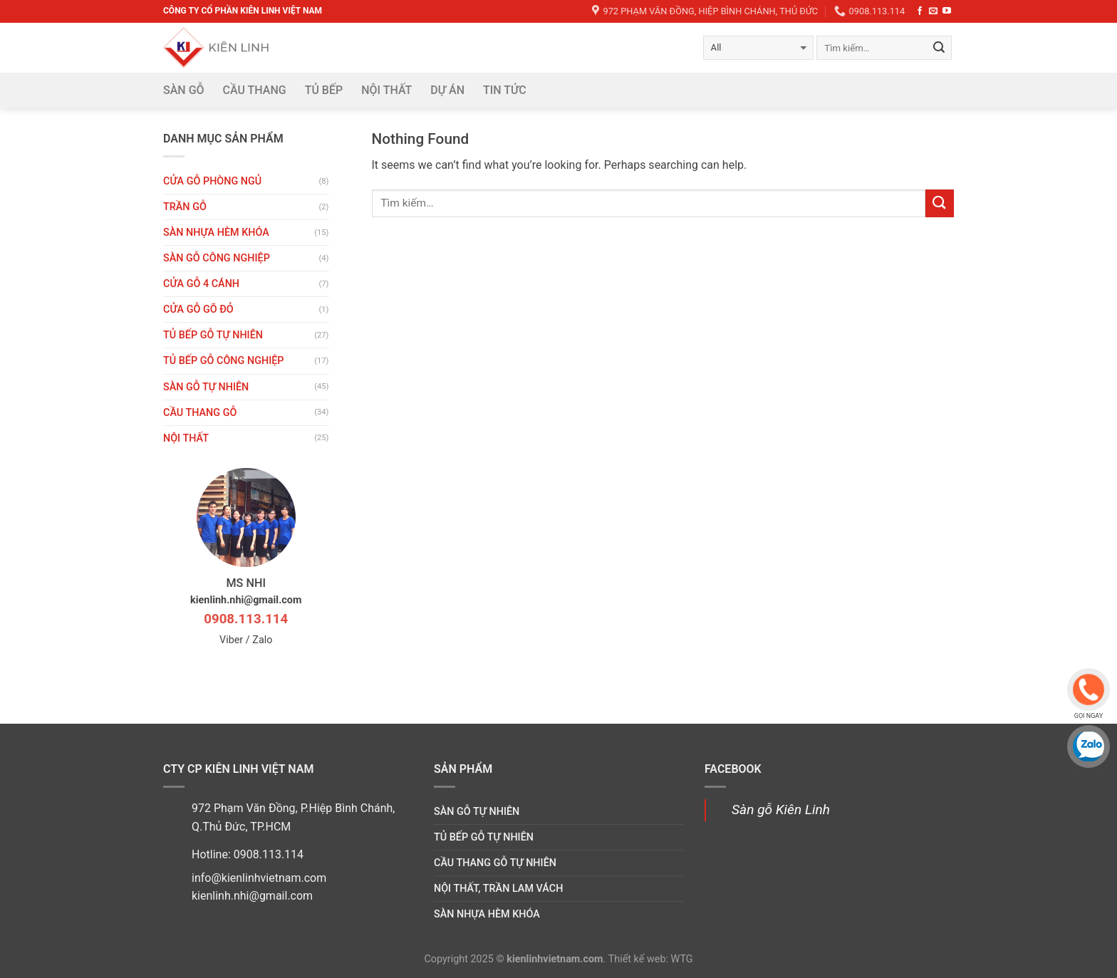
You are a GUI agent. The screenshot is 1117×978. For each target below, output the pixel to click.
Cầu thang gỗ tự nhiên (495, 863)
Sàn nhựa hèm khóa (216, 233)
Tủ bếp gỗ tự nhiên (213, 335)
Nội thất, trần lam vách (498, 889)
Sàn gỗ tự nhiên (206, 387)
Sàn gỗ (183, 90)
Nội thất (386, 90)
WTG (682, 959)
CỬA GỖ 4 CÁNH (201, 284)
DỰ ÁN (447, 90)
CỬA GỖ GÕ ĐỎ (198, 309)
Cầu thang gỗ (200, 413)
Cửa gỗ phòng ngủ (212, 181)
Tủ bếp (324, 90)
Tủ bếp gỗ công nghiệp (223, 361)
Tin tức (504, 90)
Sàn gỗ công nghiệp (216, 258)
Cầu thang (254, 90)
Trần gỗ (185, 207)
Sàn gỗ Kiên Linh (781, 809)
